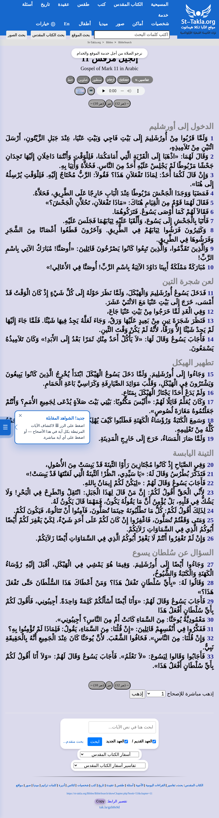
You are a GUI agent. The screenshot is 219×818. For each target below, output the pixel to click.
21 (210, 473)
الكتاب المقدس (194, 785)
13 (210, 320)
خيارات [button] (46, 24)
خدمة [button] (163, 15)
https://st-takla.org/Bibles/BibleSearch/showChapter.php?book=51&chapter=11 (109, 793)
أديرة (62, 785)
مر (109, 103)
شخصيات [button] (161, 23)
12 (210, 311)
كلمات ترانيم (48, 785)
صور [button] (120, 23)
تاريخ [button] (45, 4)
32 (210, 638)
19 (210, 438)
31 (210, 629)
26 (210, 538)
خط (70, 80)
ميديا (36, 785)
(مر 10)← (97, 103)
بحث (180, 785)
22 (210, 483)
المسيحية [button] (159, 4)
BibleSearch (124, 42)
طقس (120, 785)
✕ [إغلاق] (20, 415)
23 (210, 492)
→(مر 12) (122, 103)
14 (210, 339)
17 (210, 401)
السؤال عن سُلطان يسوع (173, 552)
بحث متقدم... (73, 742)
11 (210, 293)
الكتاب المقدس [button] (128, 4)
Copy (100, 801)
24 (210, 510)
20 (210, 464)
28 (210, 582)
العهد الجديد (117, 741)
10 (210, 267)
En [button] (67, 23)
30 (210, 619)
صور (28, 785)
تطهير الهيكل (193, 362)
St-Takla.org (94, 42)
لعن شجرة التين (188, 281)
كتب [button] (102, 4)
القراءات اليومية (155, 785)
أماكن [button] (137, 23)
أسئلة (130, 785)
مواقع (19, 785)
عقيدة (110, 785)
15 (210, 374)
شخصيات (83, 785)
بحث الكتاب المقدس (48, 35)
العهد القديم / (144, 741)
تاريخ (101, 785)
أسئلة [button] (27, 4)
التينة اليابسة (193, 453)
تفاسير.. (142, 80)
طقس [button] (83, 4)
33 (210, 656)
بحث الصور (16, 35)
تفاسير (171, 785)
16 (210, 392)
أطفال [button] (85, 23)
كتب (93, 785)
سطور (97, 80)
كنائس (71, 785)
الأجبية (139, 785)
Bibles (109, 42)
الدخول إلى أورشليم (181, 126)
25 (210, 520)
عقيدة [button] (63, 4)
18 (210, 420)
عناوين (83, 80)
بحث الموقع (81, 35)
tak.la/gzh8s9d (109, 807)
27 (210, 564)
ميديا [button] (103, 23)
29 (210, 601)
